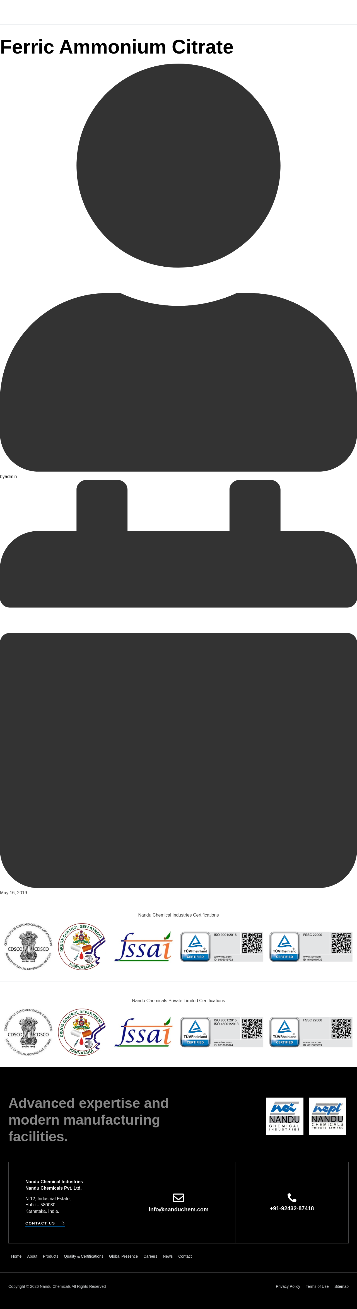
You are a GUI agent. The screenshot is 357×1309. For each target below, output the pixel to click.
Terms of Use (317, 1286)
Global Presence (212, 12)
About (93, 12)
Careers (245, 12)
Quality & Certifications (159, 12)
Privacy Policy (288, 1286)
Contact (285, 12)
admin (11, 476)
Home (76, 12)
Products (116, 12)
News (266, 12)
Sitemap (341, 1286)
